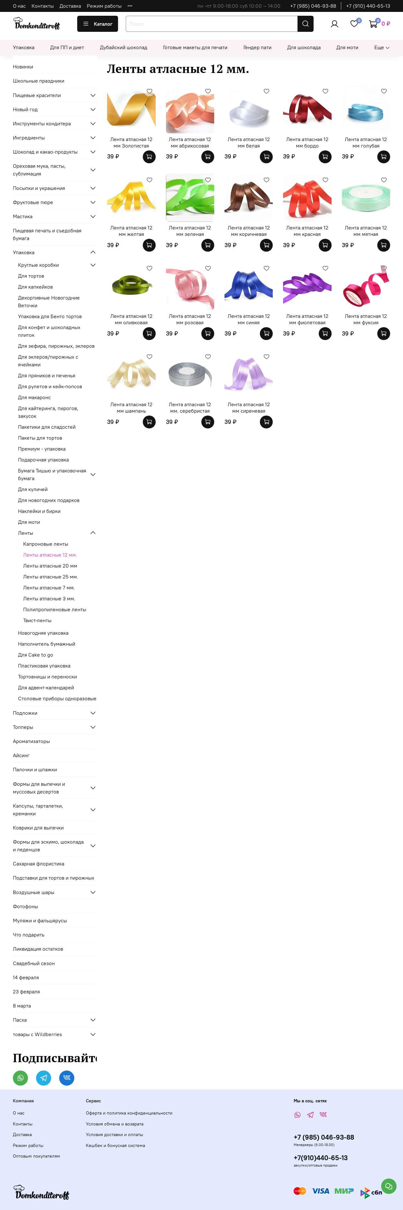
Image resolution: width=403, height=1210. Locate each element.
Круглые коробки (38, 265)
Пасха (20, 1020)
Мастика (22, 216)
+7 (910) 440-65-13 (368, 6)
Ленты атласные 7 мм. (49, 587)
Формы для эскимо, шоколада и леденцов (48, 845)
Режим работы (104, 6)
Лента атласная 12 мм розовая (190, 319)
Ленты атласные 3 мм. (49, 598)
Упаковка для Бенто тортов (50, 316)
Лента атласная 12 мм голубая (366, 142)
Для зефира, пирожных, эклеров (56, 346)
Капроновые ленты (45, 544)
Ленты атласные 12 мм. (50, 554)
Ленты (25, 533)
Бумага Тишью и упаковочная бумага (52, 474)
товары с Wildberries (37, 1034)
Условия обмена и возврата (114, 1124)
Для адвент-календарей (46, 687)
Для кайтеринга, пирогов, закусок (48, 412)
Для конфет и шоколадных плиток (49, 331)
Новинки (23, 66)
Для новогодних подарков (48, 500)
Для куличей (33, 489)
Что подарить (28, 934)
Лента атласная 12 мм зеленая (190, 230)
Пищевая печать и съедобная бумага (47, 234)
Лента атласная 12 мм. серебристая (190, 407)
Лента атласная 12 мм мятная (366, 230)
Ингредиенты (29, 137)
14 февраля (26, 977)
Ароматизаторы (31, 741)
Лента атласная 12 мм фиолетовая (307, 319)
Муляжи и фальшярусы (40, 920)
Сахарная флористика (38, 863)
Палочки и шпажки (35, 769)
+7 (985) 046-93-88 (313, 6)
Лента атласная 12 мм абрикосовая (190, 142)
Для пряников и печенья (46, 375)
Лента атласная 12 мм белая (249, 142)
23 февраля (26, 991)
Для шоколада (304, 47)
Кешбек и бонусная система (115, 1145)
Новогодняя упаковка (43, 633)
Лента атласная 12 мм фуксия (366, 319)
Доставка (70, 6)
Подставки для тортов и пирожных (53, 877)
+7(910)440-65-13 (321, 1157)
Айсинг (21, 755)
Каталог (98, 24)
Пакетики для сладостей (47, 427)
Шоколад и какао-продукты (45, 151)
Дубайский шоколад (123, 47)
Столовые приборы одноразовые (57, 698)
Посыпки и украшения (39, 188)
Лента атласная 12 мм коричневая (249, 230)
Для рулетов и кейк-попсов (50, 386)
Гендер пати (257, 47)
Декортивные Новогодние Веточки (49, 301)
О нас (19, 6)
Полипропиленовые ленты (54, 609)
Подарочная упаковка (43, 459)
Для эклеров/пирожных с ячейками (48, 361)
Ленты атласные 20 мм (50, 565)
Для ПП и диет (67, 47)
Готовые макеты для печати (195, 47)
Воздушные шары (33, 892)
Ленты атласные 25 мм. (50, 576)
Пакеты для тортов (40, 438)
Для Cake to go (35, 654)
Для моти (347, 47)
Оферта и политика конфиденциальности (129, 1113)
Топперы (23, 727)
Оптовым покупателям (36, 1156)
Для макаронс (34, 397)
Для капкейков (35, 286)
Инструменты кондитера (42, 123)
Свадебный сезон (34, 963)
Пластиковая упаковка (44, 665)
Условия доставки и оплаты (114, 1134)
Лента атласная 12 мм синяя (249, 319)
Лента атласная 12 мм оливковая (131, 319)
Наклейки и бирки (39, 511)
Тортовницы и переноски (47, 676)
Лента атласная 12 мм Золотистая (131, 142)
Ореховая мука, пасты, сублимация (39, 170)
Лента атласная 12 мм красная (307, 230)
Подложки (25, 713)
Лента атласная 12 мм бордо (307, 142)
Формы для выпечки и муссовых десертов (39, 788)
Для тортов (31, 276)
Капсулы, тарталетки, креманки (38, 809)
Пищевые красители (37, 95)
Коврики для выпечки (38, 827)
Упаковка (23, 47)
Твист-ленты (37, 620)
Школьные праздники (38, 80)
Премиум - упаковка (42, 448)
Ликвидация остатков (38, 949)
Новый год (25, 109)
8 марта (22, 1005)
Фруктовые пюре (33, 202)
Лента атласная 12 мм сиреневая (249, 407)
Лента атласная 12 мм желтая (131, 230)
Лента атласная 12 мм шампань (131, 407)
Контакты (43, 6)
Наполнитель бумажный (46, 644)
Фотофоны (25, 906)
